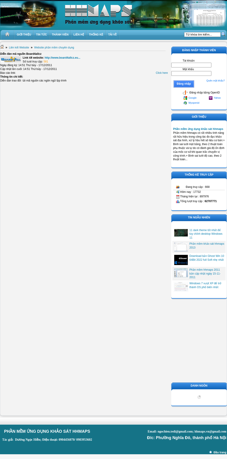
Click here (162, 72)
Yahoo (215, 98)
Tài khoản (189, 60)
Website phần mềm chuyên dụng (54, 47)
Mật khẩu (188, 69)
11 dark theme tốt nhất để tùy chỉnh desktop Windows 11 (205, 234)
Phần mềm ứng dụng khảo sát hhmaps (198, 129)
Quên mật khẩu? (215, 80)
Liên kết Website (19, 47)
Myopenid (191, 103)
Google (190, 98)
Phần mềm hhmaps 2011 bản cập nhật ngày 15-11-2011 (205, 273)
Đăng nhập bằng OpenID (201, 92)
